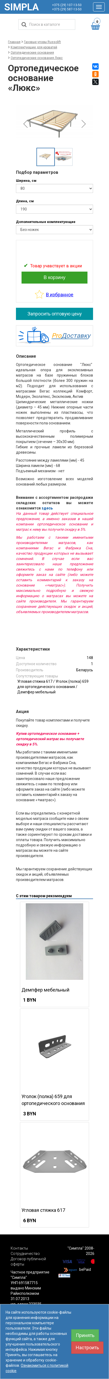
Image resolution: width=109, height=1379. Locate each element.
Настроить (87, 1347)
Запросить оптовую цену (54, 314)
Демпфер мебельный (36, 692)
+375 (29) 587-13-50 (67, 9)
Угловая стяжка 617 (34, 681)
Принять (85, 1335)
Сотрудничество (25, 1253)
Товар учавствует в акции (56, 265)
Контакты (19, 1248)
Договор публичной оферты (28, 1261)
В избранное (59, 294)
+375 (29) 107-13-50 (67, 5)
